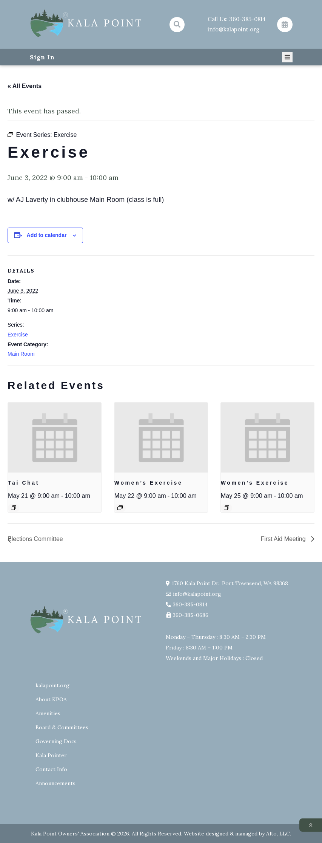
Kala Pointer (51, 755)
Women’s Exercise (148, 483)
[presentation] (54, 438)
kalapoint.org (52, 685)
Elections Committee (35, 539)
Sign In (42, 57)
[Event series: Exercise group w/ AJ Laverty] (120, 507)
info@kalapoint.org (233, 29)
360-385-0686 (190, 615)
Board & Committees (61, 727)
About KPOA (51, 699)
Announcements (55, 783)
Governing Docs (56, 741)
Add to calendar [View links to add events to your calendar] (47, 235)
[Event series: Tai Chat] (13, 507)
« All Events (25, 86)
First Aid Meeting (283, 539)
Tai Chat (23, 483)
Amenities (47, 713)
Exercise (18, 335)
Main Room (21, 354)
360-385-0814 (247, 19)
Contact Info (51, 769)
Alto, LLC (278, 833)
